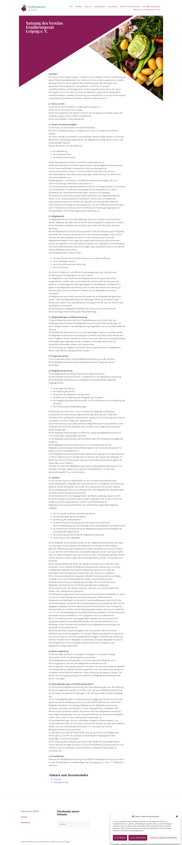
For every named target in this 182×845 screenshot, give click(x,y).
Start (71, 6)
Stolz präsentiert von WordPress (35, 841)
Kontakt (24, 816)
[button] (177, 816)
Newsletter (25, 822)
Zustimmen (120, 837)
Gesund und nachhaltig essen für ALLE (146, 9)
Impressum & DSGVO (30, 811)
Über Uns (88, 6)
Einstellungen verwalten (163, 837)
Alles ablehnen (138, 837)
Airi (57, 841)
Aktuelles (78, 6)
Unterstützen (112, 6)
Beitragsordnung (61, 782)
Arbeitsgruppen (99, 6)
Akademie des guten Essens (130, 6)
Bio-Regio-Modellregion (151, 6)
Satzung (57, 779)
